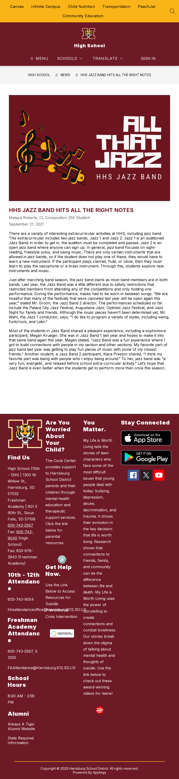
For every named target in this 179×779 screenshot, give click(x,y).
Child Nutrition (81, 6)
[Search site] (172, 11)
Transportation (116, 6)
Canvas (17, 6)
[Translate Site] (107, 58)
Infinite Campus (46, 6)
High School (39, 75)
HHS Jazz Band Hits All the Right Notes (116, 75)
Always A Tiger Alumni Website (21, 726)
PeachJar (147, 6)
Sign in (145, 58)
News (65, 75)
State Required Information (21, 740)
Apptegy (99, 772)
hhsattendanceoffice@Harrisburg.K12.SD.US (24, 609)
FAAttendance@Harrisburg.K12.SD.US (24, 667)
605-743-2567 (20, 525)
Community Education (82, 15)
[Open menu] (38, 58)
